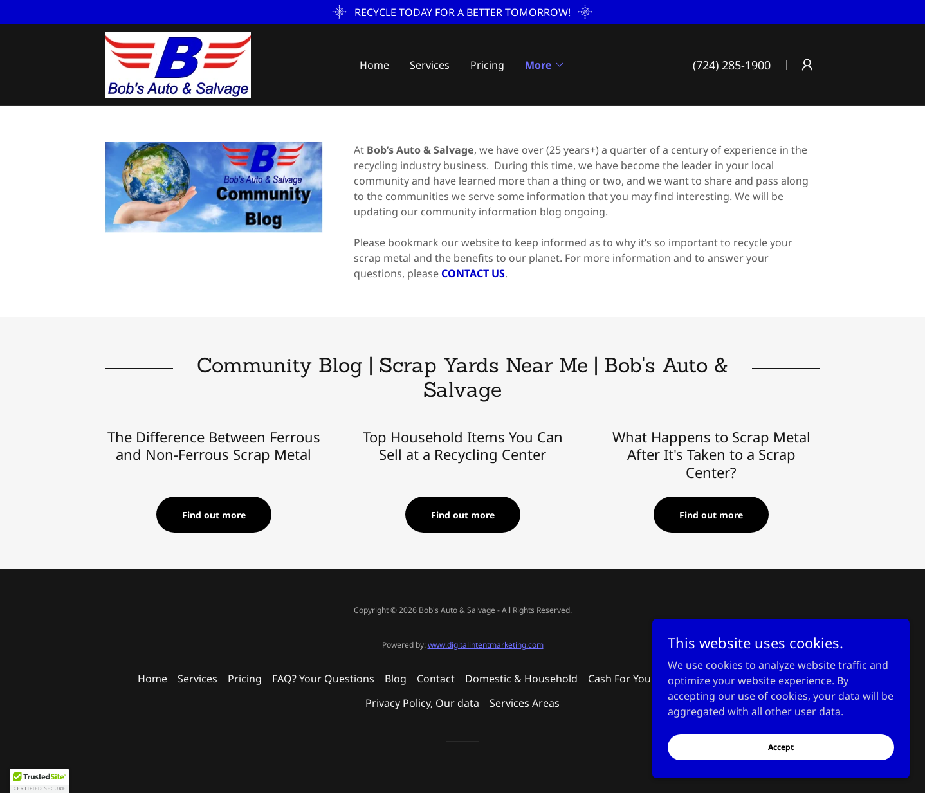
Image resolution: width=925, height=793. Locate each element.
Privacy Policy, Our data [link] (422, 703)
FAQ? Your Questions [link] (323, 678)
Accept (781, 747)
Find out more (214, 515)
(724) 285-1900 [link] (732, 65)
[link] (178, 64)
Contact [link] (436, 678)
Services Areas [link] (525, 703)
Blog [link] (396, 678)
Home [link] (374, 65)
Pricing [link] (487, 65)
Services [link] (430, 65)
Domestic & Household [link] (521, 678)
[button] (545, 65)
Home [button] (152, 678)
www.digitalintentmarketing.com (486, 644)
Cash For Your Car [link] (631, 678)
